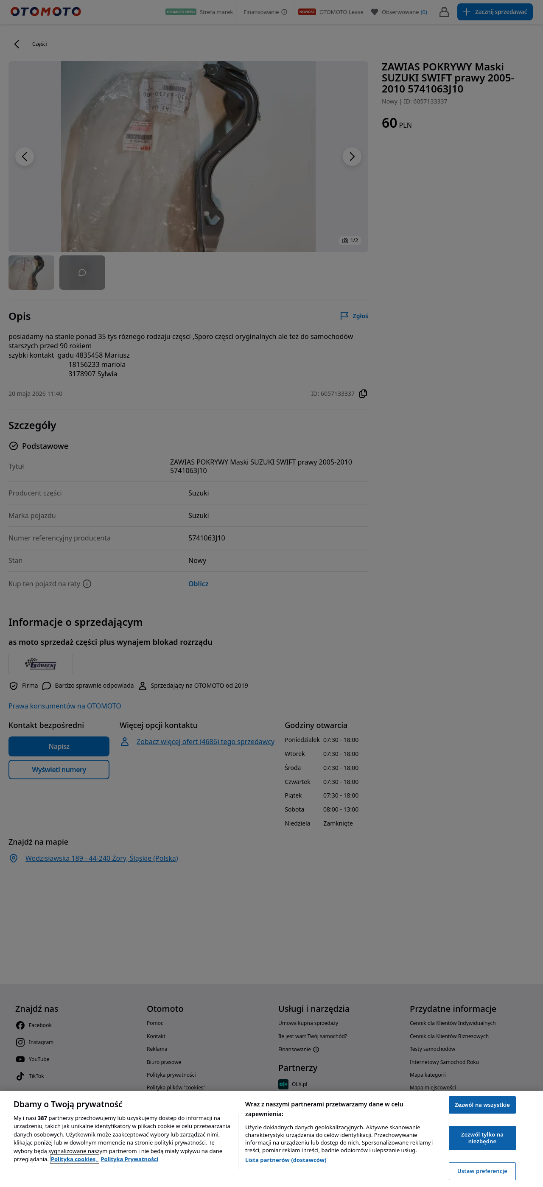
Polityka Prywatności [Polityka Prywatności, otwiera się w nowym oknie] (129, 1159)
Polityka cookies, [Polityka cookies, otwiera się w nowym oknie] (75, 1159)
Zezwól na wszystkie (482, 1105)
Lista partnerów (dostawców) (286, 1160)
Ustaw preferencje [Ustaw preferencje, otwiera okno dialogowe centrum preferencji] (482, 1171)
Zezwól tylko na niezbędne (482, 1138)
